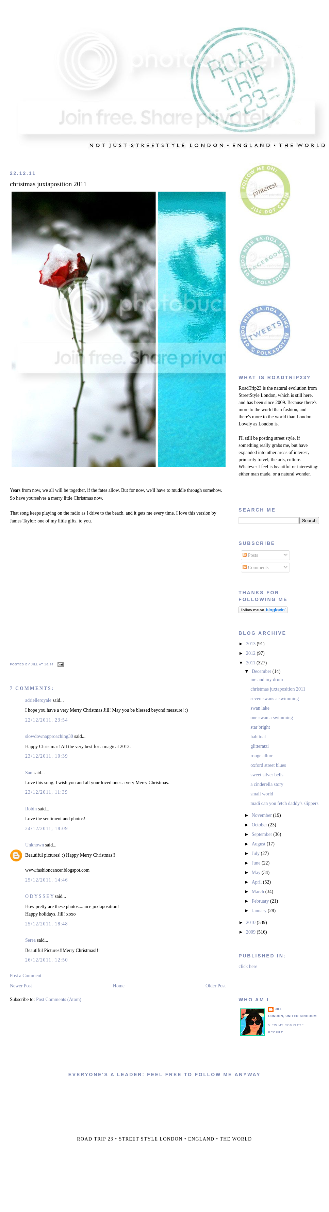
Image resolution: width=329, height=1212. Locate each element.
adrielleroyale (38, 700)
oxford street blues (268, 765)
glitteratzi (259, 746)
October (260, 824)
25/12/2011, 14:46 (46, 880)
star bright (260, 727)
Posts (250, 555)
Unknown (34, 844)
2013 (251, 643)
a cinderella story (266, 784)
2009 (251, 932)
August (259, 843)
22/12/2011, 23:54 (46, 720)
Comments (255, 567)
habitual (258, 736)
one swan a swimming (271, 717)
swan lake (259, 708)
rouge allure (261, 755)
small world (261, 793)
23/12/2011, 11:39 (46, 792)
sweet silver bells (266, 774)
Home (119, 985)
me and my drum (266, 679)
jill (278, 1009)
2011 (251, 662)
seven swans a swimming (274, 698)
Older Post (215, 985)
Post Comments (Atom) (58, 999)
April (257, 882)
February (261, 901)
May (257, 872)
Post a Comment (26, 975)
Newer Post (21, 985)
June (257, 863)
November (262, 815)
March (258, 891)
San (28, 772)
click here (247, 966)
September (262, 834)
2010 (251, 922)
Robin (31, 808)
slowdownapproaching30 (49, 736)
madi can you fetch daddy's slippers (284, 803)
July (256, 853)
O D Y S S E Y (39, 896)
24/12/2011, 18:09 (46, 828)
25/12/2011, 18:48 (46, 923)
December (262, 671)
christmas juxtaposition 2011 (48, 184)
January (260, 910)
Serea (30, 940)
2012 (251, 653)
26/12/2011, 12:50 (46, 960)
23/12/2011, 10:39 (46, 756)
